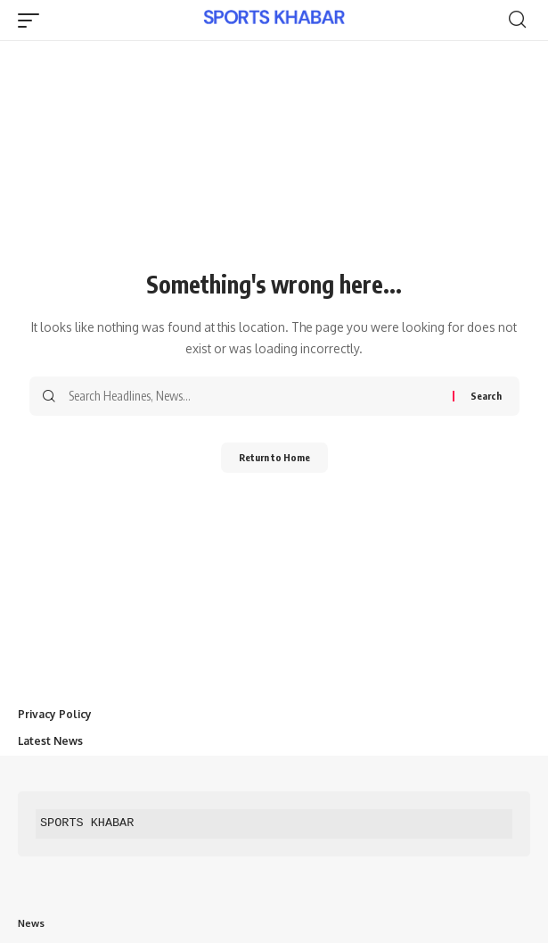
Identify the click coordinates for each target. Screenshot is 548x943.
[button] (33, 20)
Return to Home (274, 457)
